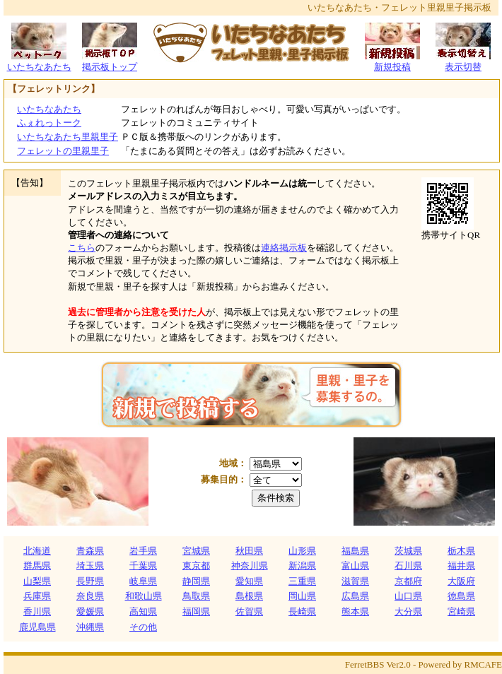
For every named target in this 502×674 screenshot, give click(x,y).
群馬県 (37, 565)
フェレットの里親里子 (63, 151)
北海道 (37, 550)
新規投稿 (392, 62)
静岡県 (196, 581)
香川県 (37, 611)
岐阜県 (143, 581)
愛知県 (249, 581)
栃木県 (461, 550)
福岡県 (196, 611)
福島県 (355, 550)
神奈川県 (249, 565)
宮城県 (196, 550)
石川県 (408, 565)
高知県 (143, 611)
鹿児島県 (37, 627)
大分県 (408, 611)
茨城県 (408, 550)
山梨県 (37, 581)
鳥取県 (196, 596)
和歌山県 (143, 596)
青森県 (90, 550)
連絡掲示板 (284, 247)
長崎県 (302, 611)
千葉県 (143, 565)
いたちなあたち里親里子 (67, 136)
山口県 (408, 596)
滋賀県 (355, 581)
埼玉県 (90, 565)
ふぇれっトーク (49, 122)
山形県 (302, 550)
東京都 (196, 565)
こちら (81, 247)
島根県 (249, 596)
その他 (143, 627)
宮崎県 (461, 611)
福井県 (461, 565)
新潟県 (302, 565)
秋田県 (249, 550)
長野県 (90, 581)
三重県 (302, 581)
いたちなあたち (39, 62)
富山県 (355, 565)
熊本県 (355, 611)
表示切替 (463, 62)
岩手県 (143, 550)
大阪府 (461, 581)
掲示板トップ (109, 62)
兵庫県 (37, 596)
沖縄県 (90, 627)
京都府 (408, 581)
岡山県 (302, 596)
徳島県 (461, 596)
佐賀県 (249, 611)
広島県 (355, 596)
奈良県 (90, 596)
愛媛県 (90, 611)
